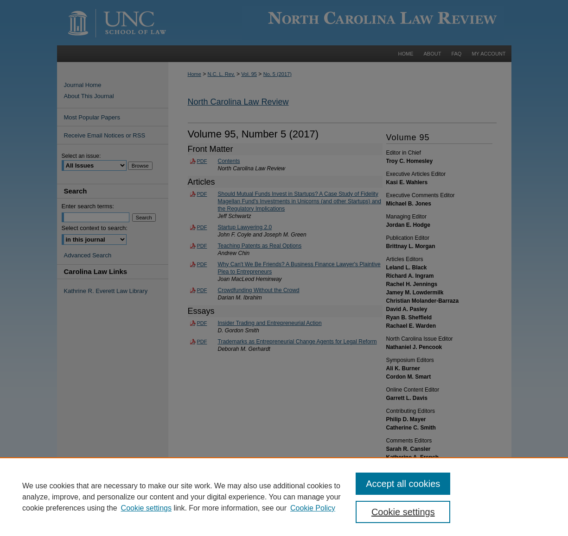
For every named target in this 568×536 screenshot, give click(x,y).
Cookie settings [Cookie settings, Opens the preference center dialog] (403, 512)
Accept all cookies (403, 484)
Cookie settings (146, 508)
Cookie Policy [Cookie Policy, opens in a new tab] (312, 508)
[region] (284, 496)
